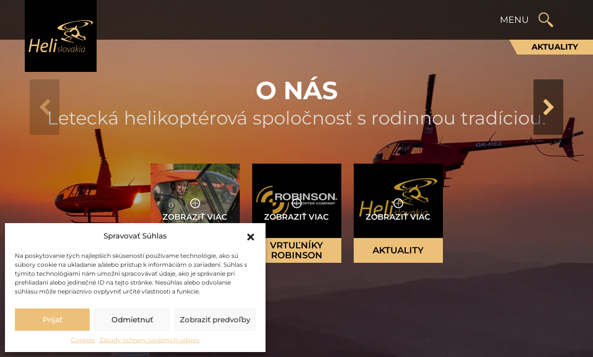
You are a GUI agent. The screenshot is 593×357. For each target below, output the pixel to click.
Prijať (52, 319)
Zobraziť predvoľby (215, 319)
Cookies (83, 340)
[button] (251, 236)
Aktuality (555, 47)
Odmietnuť (132, 319)
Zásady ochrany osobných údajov (150, 340)
